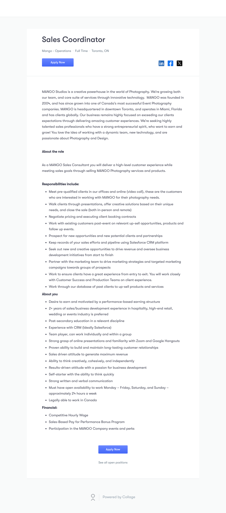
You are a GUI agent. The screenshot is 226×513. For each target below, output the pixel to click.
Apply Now (58, 62)
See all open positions (112, 462)
